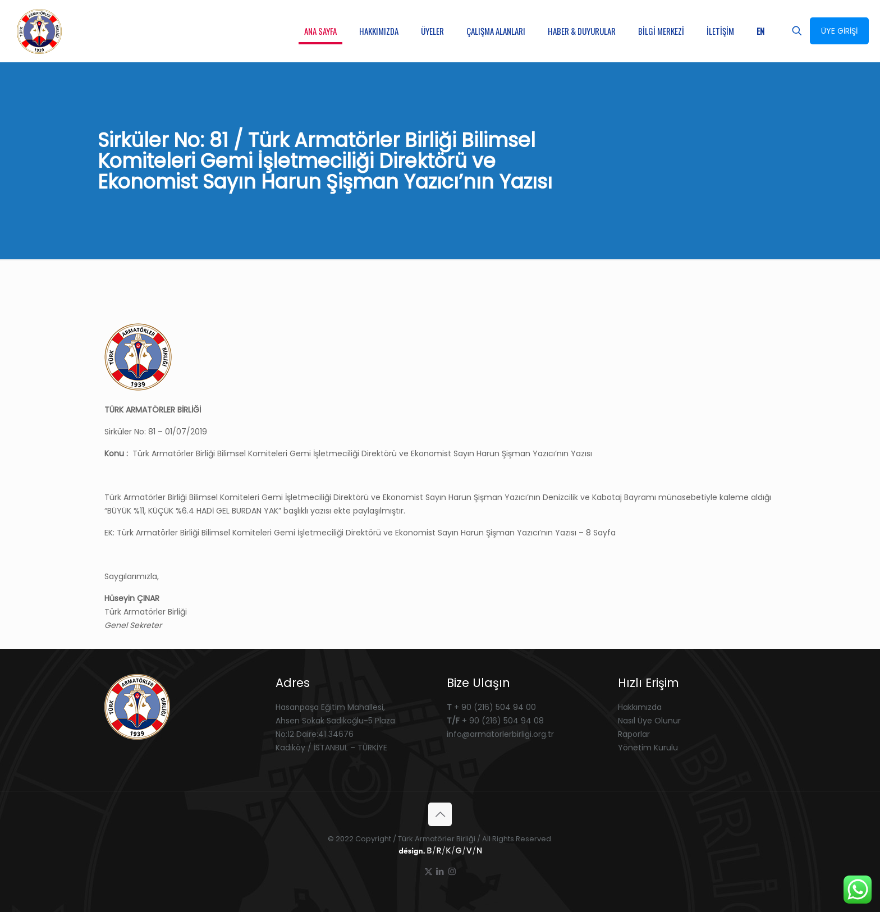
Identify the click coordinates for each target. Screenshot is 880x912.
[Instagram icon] (452, 871)
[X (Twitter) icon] (428, 871)
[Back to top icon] (440, 814)
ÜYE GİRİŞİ (839, 30)
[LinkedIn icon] (440, 871)
